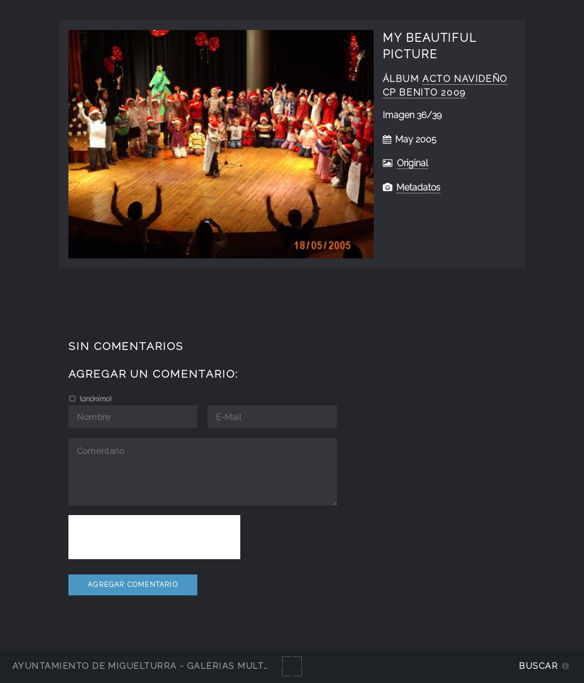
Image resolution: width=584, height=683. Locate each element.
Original (412, 163)
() (94, 398)
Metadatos (418, 187)
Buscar (538, 666)
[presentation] (154, 537)
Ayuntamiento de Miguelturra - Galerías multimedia (154, 666)
